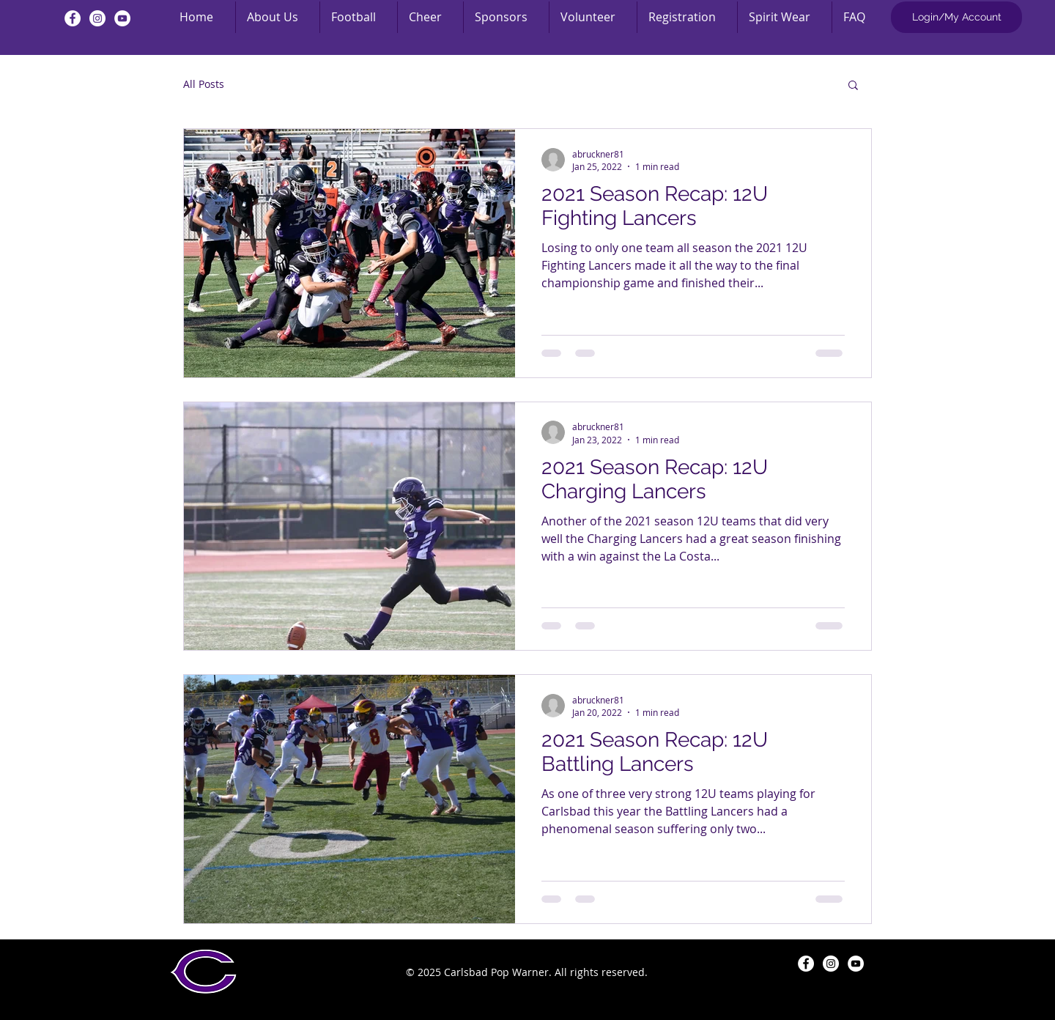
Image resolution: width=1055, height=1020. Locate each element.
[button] (853, 86)
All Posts (203, 84)
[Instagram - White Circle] (97, 18)
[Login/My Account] (956, 17)
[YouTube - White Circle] (122, 18)
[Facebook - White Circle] (72, 18)
